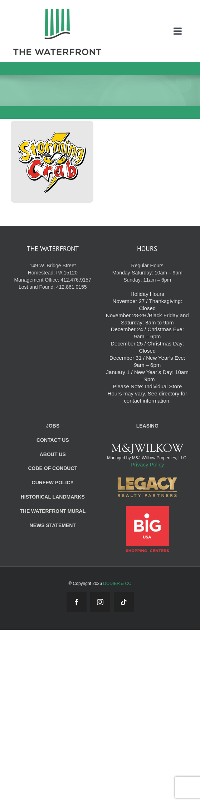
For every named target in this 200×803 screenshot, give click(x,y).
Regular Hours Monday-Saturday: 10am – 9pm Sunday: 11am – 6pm (147, 273)
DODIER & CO (117, 583)
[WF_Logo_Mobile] (57, 10)
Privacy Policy (147, 464)
